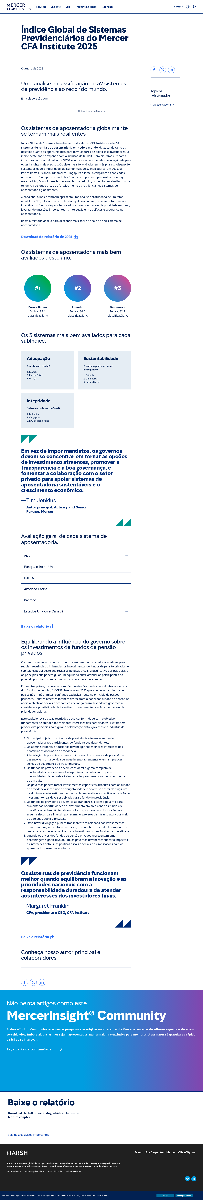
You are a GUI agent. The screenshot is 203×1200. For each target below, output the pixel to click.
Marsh (139, 1152)
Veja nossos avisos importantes (28, 1135)
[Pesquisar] (194, 7)
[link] (24, 982)
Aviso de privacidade (34, 1171)
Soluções (41, 6)
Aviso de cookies (73, 1171)
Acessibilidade (55, 1171)
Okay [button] (165, 1195)
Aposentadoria (162, 105)
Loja (68, 6)
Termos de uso (14, 1171)
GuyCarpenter (154, 1152)
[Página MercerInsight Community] (101, 1049)
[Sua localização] (187, 7)
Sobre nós (107, 6)
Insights (56, 6)
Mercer (171, 1152)
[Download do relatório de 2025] (49, 236)
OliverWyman (187, 1152)
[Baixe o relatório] (38, 626)
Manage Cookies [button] (184, 1195)
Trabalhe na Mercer (86, 6)
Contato (178, 6)
